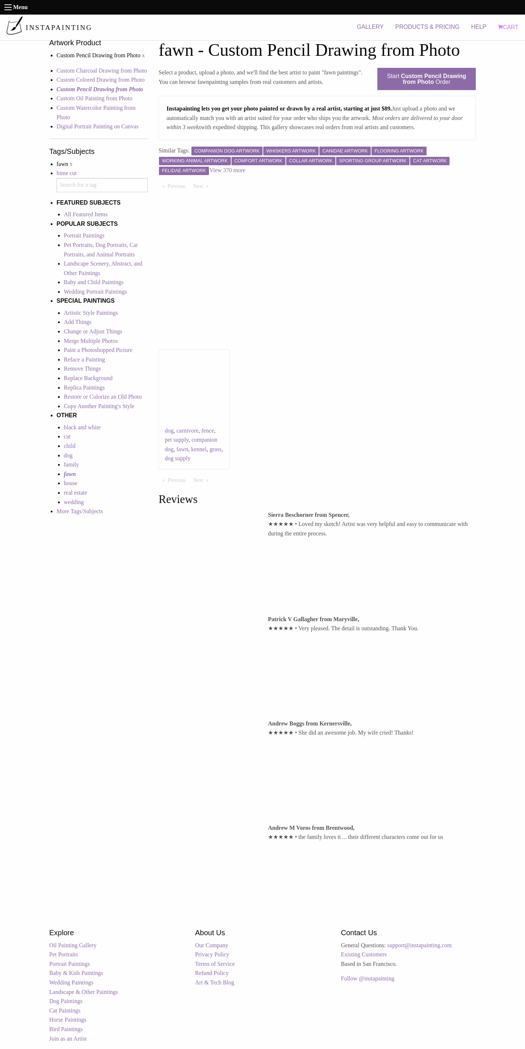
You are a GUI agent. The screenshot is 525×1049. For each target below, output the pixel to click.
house (70, 483)
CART (508, 27)
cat (67, 436)
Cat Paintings (65, 1010)
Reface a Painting (84, 359)
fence (207, 430)
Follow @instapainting (367, 978)
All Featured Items (86, 214)
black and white (82, 427)
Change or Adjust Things (93, 331)
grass (216, 449)
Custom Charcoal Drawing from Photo (102, 70)
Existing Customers (364, 954)
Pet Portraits (63, 954)
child (69, 446)
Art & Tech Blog (214, 982)
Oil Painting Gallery (73, 945)
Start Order (426, 79)
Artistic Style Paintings (91, 313)
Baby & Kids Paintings (76, 973)
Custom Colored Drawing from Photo (101, 80)
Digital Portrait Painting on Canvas (98, 126)
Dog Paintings (65, 1001)
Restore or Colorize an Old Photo (103, 397)
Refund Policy (212, 973)
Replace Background (88, 378)
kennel (199, 449)
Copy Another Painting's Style (99, 406)
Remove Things (82, 368)
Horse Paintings (67, 1020)
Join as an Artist (68, 1039)
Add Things (78, 322)
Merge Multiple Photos (91, 341)
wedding (74, 502)
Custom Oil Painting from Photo (94, 98)
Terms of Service (215, 964)
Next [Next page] (202, 185)
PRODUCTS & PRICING (427, 27)
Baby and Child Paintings (94, 282)
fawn (182, 449)
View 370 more (227, 170)
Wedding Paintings (71, 982)
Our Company (211, 945)
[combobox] (102, 185)
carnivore (187, 430)
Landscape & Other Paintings (83, 992)
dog (68, 455)
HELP (478, 27)
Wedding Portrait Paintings (95, 292)
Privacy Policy (212, 954)
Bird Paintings (66, 1029)
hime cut (67, 173)
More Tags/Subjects (80, 511)
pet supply (176, 440)
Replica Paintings (84, 387)
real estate (75, 492)
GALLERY (370, 27)
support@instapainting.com (419, 945)
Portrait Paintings (84, 235)
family (71, 464)
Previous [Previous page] (178, 185)
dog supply (178, 458)
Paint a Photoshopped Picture (98, 350)
